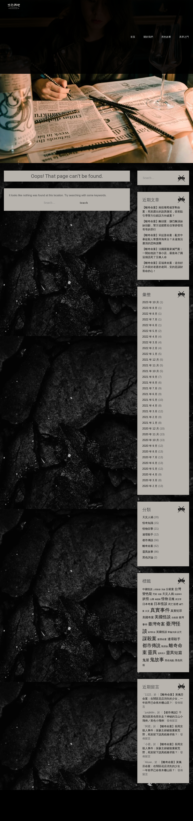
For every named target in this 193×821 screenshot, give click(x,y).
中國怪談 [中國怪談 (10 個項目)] (147, 589)
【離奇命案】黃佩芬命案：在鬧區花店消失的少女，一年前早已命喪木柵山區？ (163, 698)
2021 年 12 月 (150, 359)
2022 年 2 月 (150, 348)
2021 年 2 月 (150, 417)
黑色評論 (147, 557)
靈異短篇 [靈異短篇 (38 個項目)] (174, 652)
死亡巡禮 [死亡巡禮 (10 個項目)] (173, 604)
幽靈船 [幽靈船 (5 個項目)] (158, 599)
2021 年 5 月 (150, 399)
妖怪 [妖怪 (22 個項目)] (145, 599)
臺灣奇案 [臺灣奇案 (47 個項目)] (156, 624)
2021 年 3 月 (150, 411)
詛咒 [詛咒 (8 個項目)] (179, 632)
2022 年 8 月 (150, 313)
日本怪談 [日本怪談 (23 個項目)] (160, 604)
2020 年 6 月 (150, 463)
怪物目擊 (147, 528)
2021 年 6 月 (150, 394)
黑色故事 (166, 36)
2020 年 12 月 (150, 428)
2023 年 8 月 (150, 308)
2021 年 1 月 (150, 422)
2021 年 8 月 (150, 382)
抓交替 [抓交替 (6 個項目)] (178, 599)
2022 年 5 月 (150, 331)
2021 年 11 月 (150, 365)
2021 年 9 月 (150, 376)
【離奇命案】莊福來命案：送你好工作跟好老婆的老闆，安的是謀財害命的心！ (162, 266)
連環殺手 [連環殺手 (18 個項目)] (174, 639)
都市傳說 (147, 540)
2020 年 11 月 (150, 434)
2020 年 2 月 (150, 486)
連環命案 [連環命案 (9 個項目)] (162, 639)
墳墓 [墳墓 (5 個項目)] (160, 594)
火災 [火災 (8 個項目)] (147, 611)
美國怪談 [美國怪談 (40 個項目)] (163, 617)
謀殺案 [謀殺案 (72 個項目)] (149, 638)
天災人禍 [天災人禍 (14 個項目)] (168, 594)
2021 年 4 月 (150, 405)
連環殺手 (147, 534)
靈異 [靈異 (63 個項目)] (152, 652)
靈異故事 (147, 551)
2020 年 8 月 (150, 451)
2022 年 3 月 (150, 342)
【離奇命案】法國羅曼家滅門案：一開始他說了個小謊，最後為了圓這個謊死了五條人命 (162, 253)
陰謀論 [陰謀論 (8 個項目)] (164, 646)
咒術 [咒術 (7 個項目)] (155, 594)
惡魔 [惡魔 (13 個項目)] (171, 599)
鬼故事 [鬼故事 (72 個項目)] (157, 659)
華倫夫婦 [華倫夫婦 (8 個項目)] (172, 632)
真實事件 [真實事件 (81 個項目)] (160, 610)
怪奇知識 (147, 523)
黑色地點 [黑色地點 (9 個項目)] (169, 660)
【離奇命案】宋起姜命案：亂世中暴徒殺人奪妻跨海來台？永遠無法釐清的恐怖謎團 (162, 239)
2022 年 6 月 (150, 325)
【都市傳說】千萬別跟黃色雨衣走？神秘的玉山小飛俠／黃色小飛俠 (162, 716)
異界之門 (184, 36)
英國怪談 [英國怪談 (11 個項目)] (161, 631)
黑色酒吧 (24, 5)
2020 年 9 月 (150, 445)
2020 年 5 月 (150, 468)
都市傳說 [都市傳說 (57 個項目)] (151, 645)
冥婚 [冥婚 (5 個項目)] (163, 589)
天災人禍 (147, 517)
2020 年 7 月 (150, 457)
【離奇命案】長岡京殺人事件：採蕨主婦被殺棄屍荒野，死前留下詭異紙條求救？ (162, 730)
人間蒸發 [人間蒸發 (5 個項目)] (157, 589)
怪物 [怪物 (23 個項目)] (164, 599)
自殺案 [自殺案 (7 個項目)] (175, 617)
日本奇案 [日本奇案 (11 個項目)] (147, 604)
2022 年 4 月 (150, 336)
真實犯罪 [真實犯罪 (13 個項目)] (176, 610)
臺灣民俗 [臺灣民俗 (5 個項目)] (151, 632)
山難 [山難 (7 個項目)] (152, 599)
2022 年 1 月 (150, 353)
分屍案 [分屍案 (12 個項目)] (170, 589)
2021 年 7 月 (150, 388)
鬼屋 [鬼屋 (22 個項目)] (145, 660)
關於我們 (148, 36)
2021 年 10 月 (150, 371)
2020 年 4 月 (150, 474)
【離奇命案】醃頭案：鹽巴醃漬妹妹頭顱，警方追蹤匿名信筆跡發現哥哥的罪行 (162, 225)
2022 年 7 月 (150, 319)
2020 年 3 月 (150, 480)
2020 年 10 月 (150, 440)
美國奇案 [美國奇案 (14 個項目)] (148, 617)
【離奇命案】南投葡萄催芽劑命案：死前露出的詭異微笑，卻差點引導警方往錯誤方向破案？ (162, 211)
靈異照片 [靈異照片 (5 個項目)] (161, 653)
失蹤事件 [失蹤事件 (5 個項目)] (178, 594)
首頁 (132, 36)
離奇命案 (147, 546)
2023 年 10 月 (150, 302)
